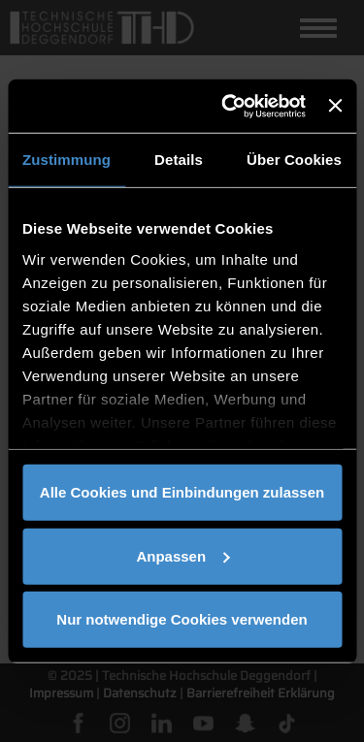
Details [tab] (178, 159)
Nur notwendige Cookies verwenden (181, 619)
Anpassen (182, 555)
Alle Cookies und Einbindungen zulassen (182, 492)
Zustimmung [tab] (66, 159)
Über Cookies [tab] (294, 159)
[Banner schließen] (335, 106)
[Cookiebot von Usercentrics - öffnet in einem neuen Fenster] (228, 105)
